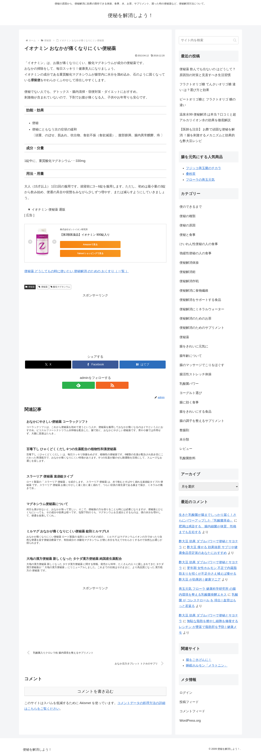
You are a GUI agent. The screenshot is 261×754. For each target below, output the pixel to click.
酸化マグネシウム (60, 284)
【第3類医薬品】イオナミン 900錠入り (85, 234)
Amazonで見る (76, 244)
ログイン (186, 692)
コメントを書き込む (95, 693)
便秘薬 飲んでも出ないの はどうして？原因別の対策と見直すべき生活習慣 (208, 72)
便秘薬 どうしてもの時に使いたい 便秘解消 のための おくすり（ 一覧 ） (76, 268)
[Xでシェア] (48, 362)
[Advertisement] (95, 320)
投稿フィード (189, 702)
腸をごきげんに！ (198, 660)
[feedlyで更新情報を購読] (91, 382)
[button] (235, 40)
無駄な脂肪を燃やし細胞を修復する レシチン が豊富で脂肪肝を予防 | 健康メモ (208, 626)
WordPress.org (190, 720)
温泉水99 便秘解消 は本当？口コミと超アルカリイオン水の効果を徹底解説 (208, 117)
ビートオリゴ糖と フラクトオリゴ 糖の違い (208, 102)
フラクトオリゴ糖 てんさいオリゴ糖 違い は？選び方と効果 (208, 87)
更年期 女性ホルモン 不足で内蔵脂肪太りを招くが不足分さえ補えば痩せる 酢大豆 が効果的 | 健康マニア (208, 573)
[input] (208, 40)
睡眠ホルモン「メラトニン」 (206, 665)
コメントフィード (192, 711)
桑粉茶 (190, 174)
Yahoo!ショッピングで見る (110, 244)
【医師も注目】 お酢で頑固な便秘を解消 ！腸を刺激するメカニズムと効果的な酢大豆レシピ (207, 135)
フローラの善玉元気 (200, 179)
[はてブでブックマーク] (142, 362)
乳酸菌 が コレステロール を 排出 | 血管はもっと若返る (208, 600)
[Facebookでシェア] (95, 362)
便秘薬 (30, 284)
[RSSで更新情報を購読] (99, 382)
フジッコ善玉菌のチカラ (203, 168)
